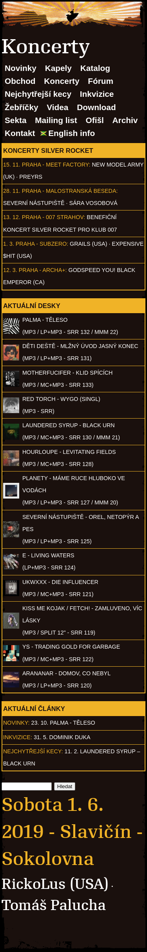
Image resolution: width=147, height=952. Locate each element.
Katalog (95, 68)
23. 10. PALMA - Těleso (63, 723)
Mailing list (56, 120)
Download (96, 107)
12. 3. (10, 270)
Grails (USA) (88, 244)
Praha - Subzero (41, 244)
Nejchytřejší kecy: (33, 751)
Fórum (100, 80)
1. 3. (8, 244)
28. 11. (11, 191)
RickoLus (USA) (55, 884)
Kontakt (20, 133)
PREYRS (30, 177)
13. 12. (11, 217)
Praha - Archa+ (42, 270)
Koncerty (61, 80)
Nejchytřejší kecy (38, 93)
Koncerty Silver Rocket (48, 150)
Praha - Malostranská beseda (69, 191)
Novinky (20, 68)
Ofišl (95, 120)
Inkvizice (97, 93)
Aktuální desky (31, 305)
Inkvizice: (17, 737)
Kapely (58, 68)
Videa (57, 107)
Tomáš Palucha (54, 905)
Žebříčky (21, 107)
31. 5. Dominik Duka (62, 737)
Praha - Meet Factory (55, 164)
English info (71, 133)
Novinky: (16, 723)
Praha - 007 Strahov (53, 217)
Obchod (20, 80)
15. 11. (11, 164)
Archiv (125, 120)
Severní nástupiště (34, 203)
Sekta (16, 120)
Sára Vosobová (93, 203)
